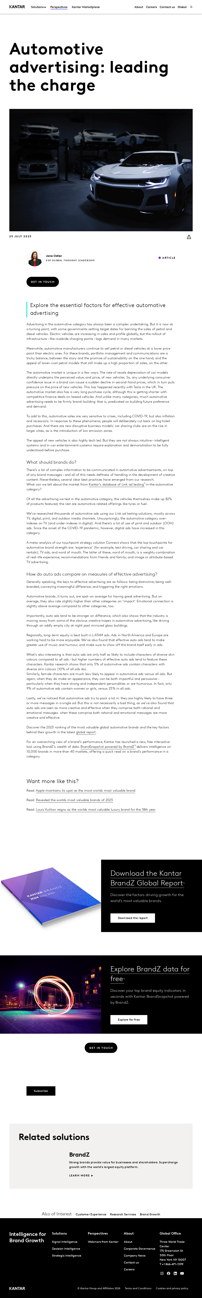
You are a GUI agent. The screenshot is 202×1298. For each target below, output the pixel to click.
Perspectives (58, 7)
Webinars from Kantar (103, 1242)
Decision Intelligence (66, 1248)
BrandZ (79, 1155)
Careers (151, 7)
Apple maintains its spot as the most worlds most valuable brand (85, 791)
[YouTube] (175, 1274)
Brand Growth (150, 1214)
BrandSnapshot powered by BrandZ (107, 747)
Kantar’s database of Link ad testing (116, 484)
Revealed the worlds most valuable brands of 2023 (74, 800)
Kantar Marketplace (86, 7)
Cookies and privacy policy (172, 1288)
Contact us (167, 7)
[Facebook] (168, 1274)
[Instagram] (162, 1274)
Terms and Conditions (138, 1288)
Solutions (37, 7)
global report (86, 732)
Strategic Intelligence (66, 1255)
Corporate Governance (139, 1248)
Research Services (123, 1214)
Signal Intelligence (64, 1242)
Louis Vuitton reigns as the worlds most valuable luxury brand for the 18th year (96, 810)
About (138, 7)
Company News (134, 1255)
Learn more (79, 1175)
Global (182, 7)
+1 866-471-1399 (172, 1264)
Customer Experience (91, 1214)
